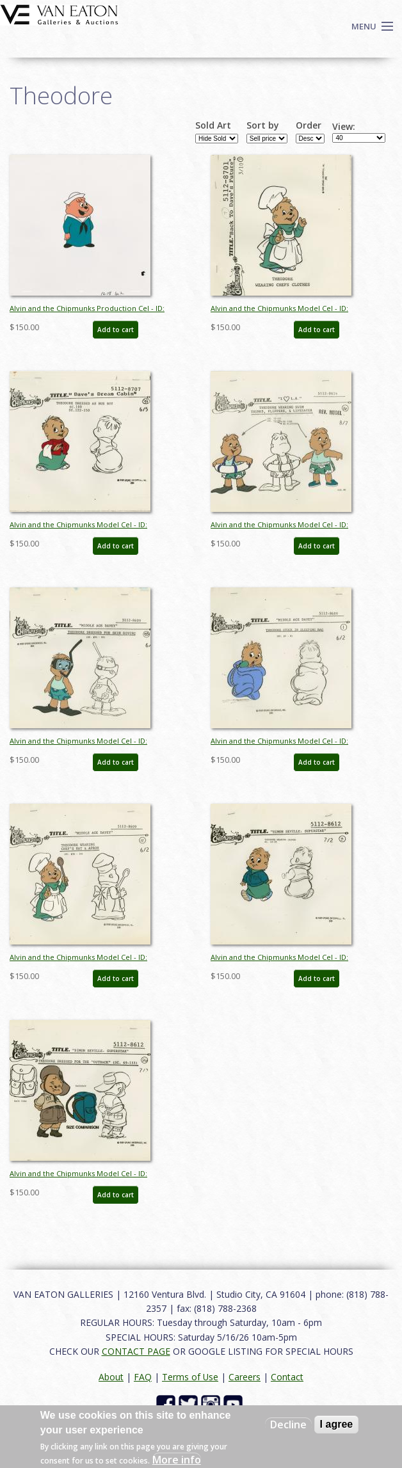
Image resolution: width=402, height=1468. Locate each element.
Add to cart (115, 329)
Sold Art (213, 125)
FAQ (143, 1377)
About (111, 1377)
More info (176, 1460)
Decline (288, 1424)
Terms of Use (190, 1377)
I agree (336, 1424)
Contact (287, 1377)
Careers (245, 1377)
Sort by (262, 125)
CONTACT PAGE (136, 1351)
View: (343, 126)
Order (308, 125)
